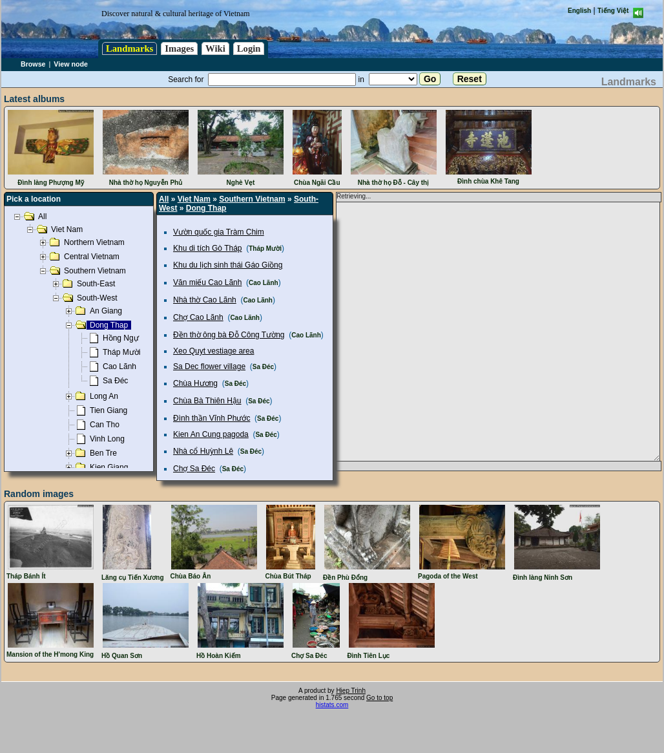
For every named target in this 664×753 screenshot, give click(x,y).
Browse (33, 64)
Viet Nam (194, 199)
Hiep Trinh (351, 690)
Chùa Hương (195, 383)
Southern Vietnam (252, 199)
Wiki (215, 48)
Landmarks (129, 48)
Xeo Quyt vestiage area (213, 350)
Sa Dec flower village (209, 366)
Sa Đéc (263, 366)
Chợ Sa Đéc (194, 468)
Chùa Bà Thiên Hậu (207, 400)
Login (249, 48)
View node (71, 64)
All (164, 199)
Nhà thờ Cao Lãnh (204, 299)
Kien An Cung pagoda (211, 434)
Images (179, 48)
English (579, 10)
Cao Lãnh (263, 282)
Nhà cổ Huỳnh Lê (203, 451)
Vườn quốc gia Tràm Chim (218, 232)
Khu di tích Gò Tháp (207, 248)
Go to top (379, 697)
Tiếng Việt (612, 10)
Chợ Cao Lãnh (198, 317)
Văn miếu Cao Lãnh (207, 282)
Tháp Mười (265, 248)
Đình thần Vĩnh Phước (211, 418)
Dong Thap (206, 208)
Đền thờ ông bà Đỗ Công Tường (229, 334)
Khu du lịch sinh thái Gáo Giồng (227, 265)
